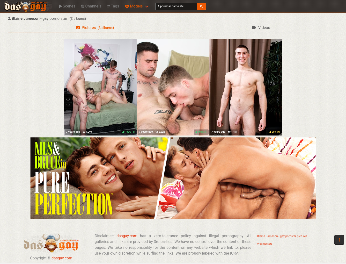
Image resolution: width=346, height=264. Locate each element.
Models (134, 6)
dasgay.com (62, 258)
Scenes (67, 6)
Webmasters (264, 243)
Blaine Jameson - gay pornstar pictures (282, 236)
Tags (113, 6)
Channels (91, 6)
